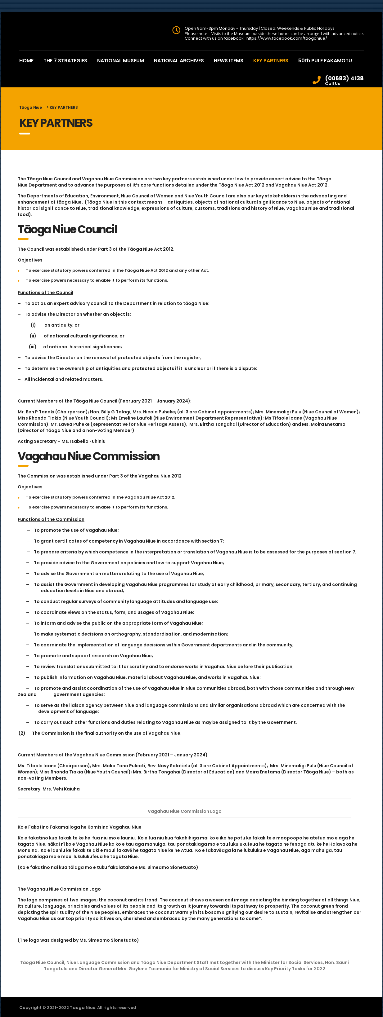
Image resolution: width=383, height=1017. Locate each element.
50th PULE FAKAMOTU (325, 60)
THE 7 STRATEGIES (65, 60)
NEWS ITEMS (228, 60)
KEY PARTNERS (270, 60)
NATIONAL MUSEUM (120, 60)
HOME (26, 60)
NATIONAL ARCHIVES (179, 60)
